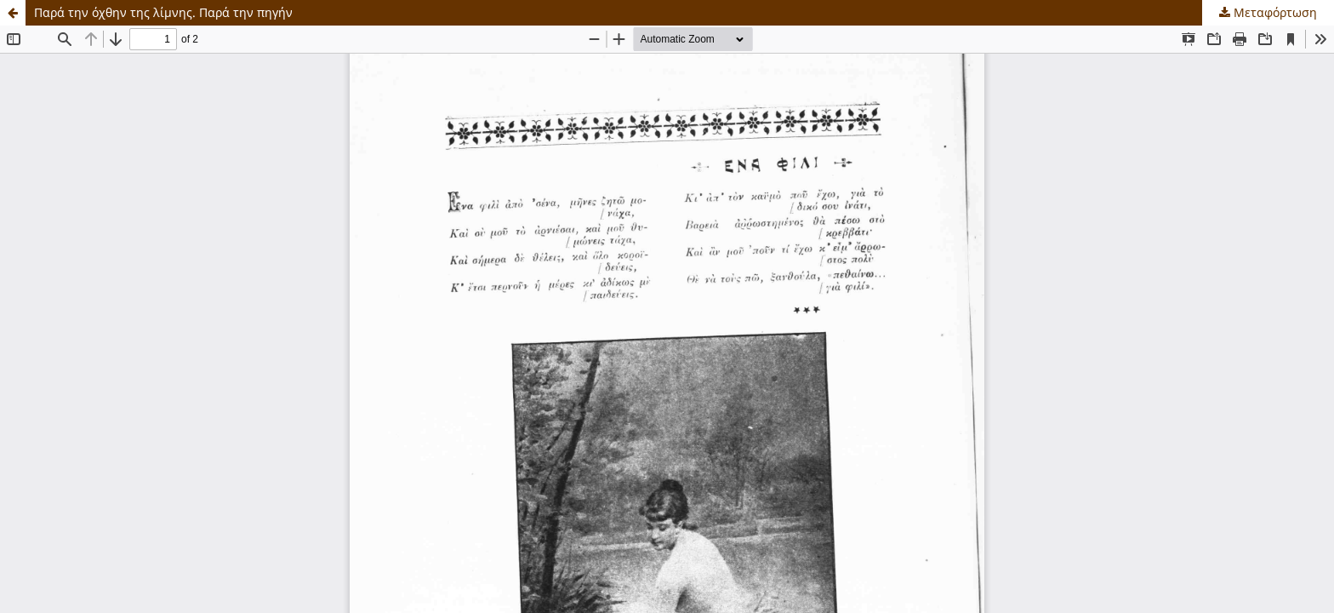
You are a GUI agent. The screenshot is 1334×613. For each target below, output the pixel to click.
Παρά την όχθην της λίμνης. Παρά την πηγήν (163, 12)
